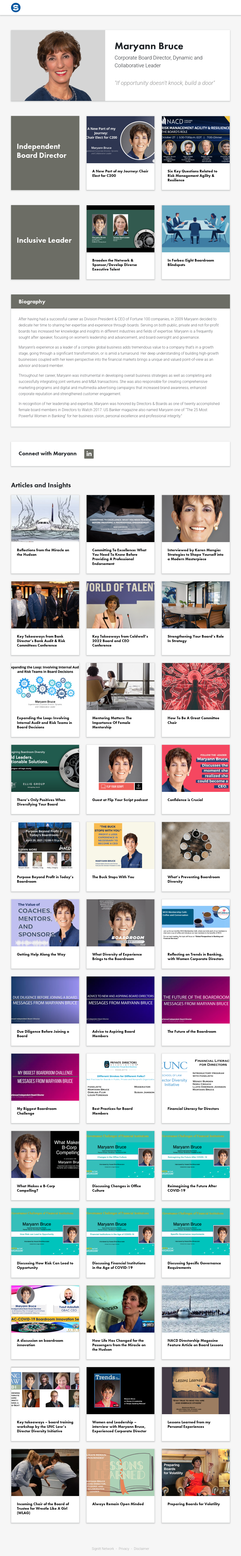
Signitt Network (103, 1549)
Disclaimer (141, 1549)
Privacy (124, 1549)
